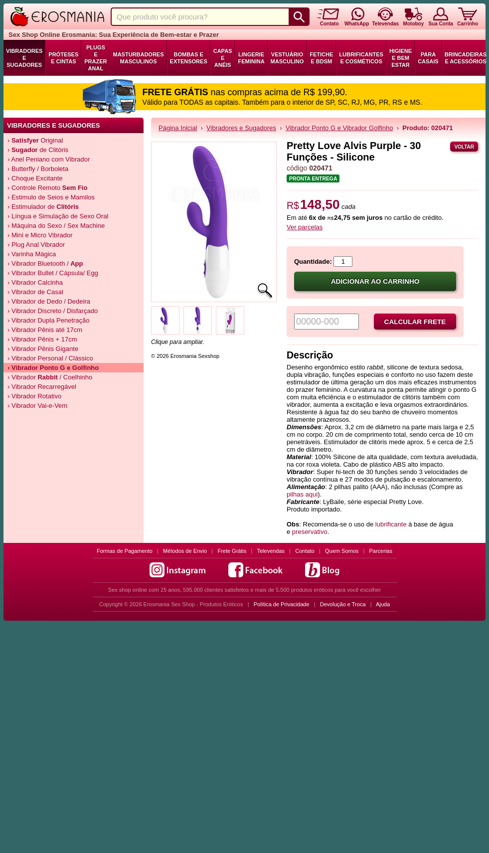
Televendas (271, 551)
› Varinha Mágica (31, 254)
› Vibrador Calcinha (35, 282)
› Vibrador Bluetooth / (45, 263)
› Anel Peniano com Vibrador (48, 159)
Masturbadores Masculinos (138, 57)
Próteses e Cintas (63, 57)
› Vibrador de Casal (35, 292)
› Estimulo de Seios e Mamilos (51, 197)
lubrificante (391, 524)
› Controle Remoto (47, 187)
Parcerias (380, 551)
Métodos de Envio (185, 551)
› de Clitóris (37, 150)
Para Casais (428, 57)
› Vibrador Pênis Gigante (42, 348)
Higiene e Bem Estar (400, 58)
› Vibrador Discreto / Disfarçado (52, 311)
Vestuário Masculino (287, 57)
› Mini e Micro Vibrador (40, 235)
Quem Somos (341, 551)
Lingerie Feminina (251, 57)
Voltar (464, 147)
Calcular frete (415, 322)
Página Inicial (178, 128)
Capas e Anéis (222, 58)
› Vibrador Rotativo (34, 396)
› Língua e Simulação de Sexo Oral (57, 216)
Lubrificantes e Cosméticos (361, 57)
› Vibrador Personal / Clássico (50, 358)
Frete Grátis (231, 551)
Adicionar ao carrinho (375, 281)
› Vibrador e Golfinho (53, 367)
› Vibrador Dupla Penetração (48, 320)
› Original (35, 140)
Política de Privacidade (282, 604)
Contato (305, 551)
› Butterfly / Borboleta (37, 168)
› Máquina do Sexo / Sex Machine (56, 225)
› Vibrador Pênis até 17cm (44, 330)
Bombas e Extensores (188, 57)
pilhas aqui (302, 494)
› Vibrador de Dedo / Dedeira (48, 301)
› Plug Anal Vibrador (36, 244)
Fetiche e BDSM (321, 57)
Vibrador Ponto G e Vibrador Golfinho (339, 128)
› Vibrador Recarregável (41, 386)
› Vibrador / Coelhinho (49, 377)
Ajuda (383, 604)
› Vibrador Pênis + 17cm (42, 339)
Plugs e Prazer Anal (95, 57)
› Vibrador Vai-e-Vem (37, 405)
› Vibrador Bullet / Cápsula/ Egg (52, 273)
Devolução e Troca (343, 604)
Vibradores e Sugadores (24, 58)
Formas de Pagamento (125, 551)
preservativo (309, 531)
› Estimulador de (43, 206)
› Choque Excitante (35, 178)
